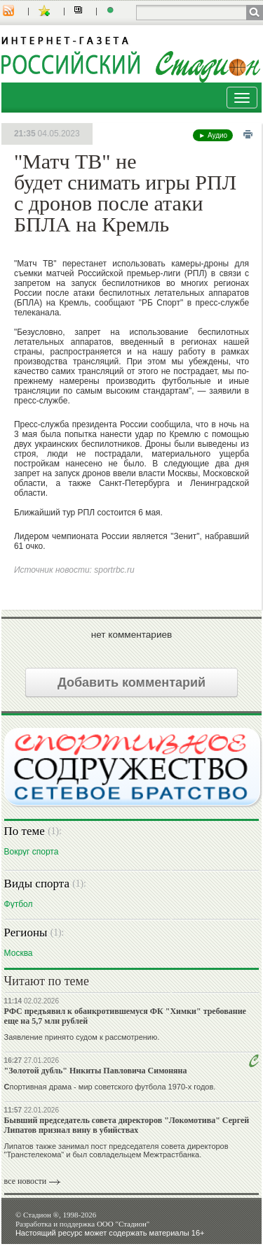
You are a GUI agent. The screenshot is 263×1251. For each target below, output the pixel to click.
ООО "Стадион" (123, 1224)
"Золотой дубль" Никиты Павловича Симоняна (95, 1070)
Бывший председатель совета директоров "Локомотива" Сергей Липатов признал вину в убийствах (127, 1125)
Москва (18, 952)
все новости (25, 1181)
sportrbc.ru (114, 570)
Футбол (18, 903)
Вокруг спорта (31, 851)
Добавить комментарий (131, 682)
